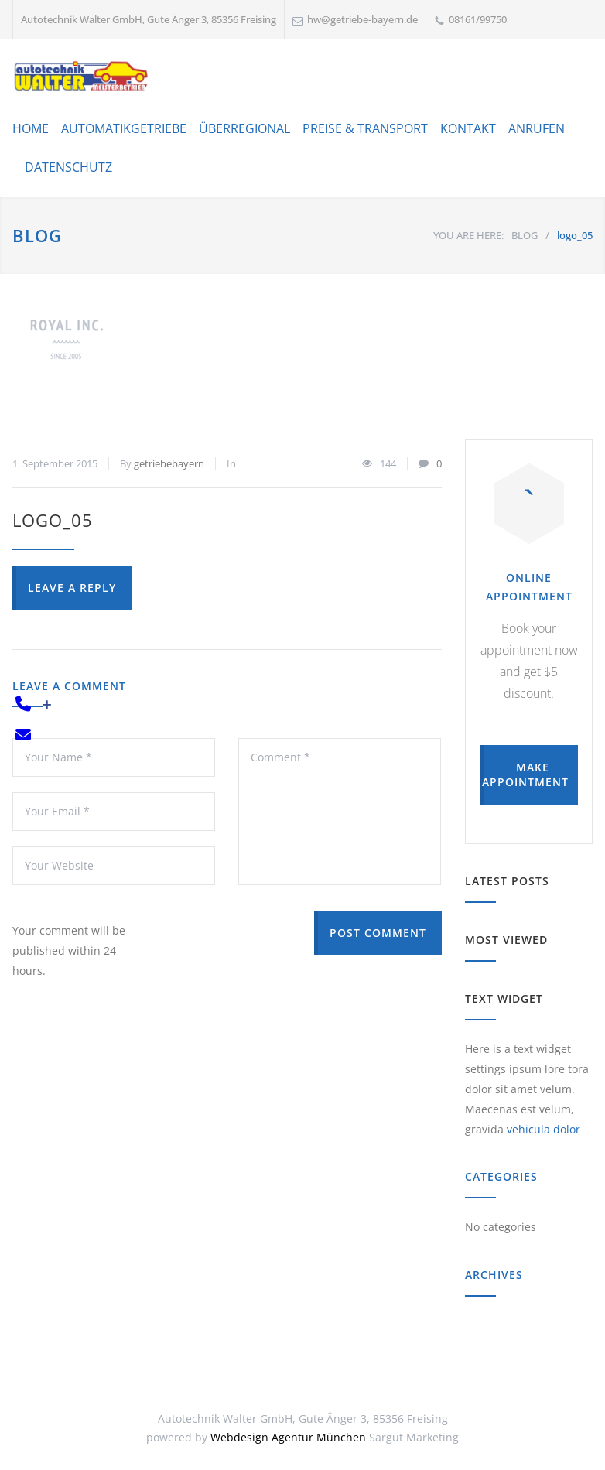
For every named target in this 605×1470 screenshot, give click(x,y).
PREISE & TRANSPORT (365, 128)
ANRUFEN (536, 128)
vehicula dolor (543, 1129)
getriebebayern (169, 463)
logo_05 (52, 520)
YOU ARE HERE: (468, 235)
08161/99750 (478, 19)
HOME (30, 128)
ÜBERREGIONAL (244, 128)
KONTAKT (468, 128)
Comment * (339, 811)
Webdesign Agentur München (288, 1437)
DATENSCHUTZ (68, 167)
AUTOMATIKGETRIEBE (123, 128)
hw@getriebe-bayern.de (362, 19)
